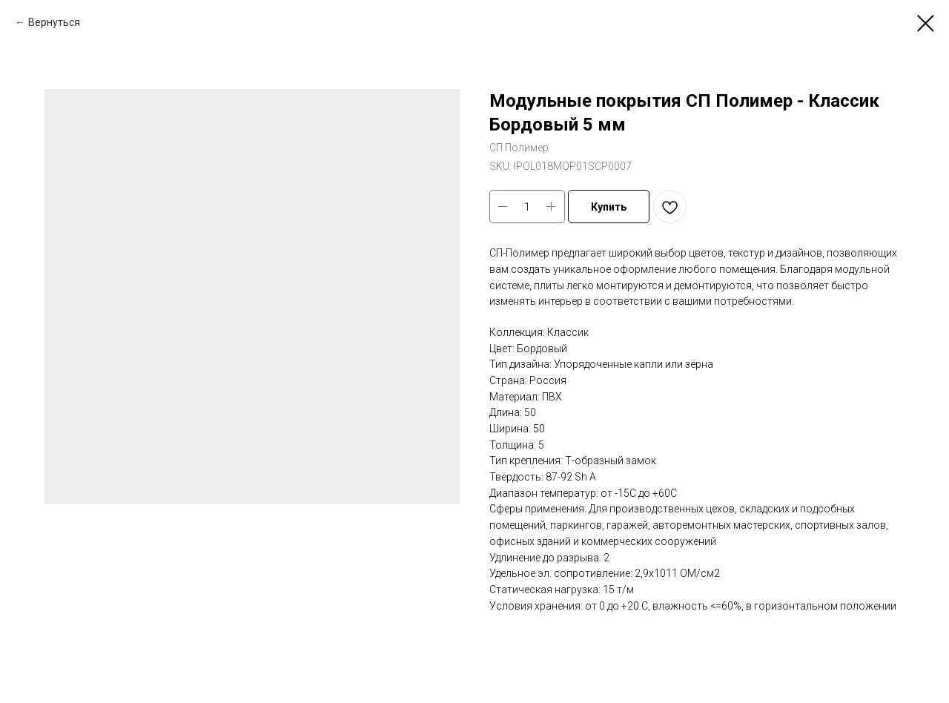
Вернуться (54, 22)
